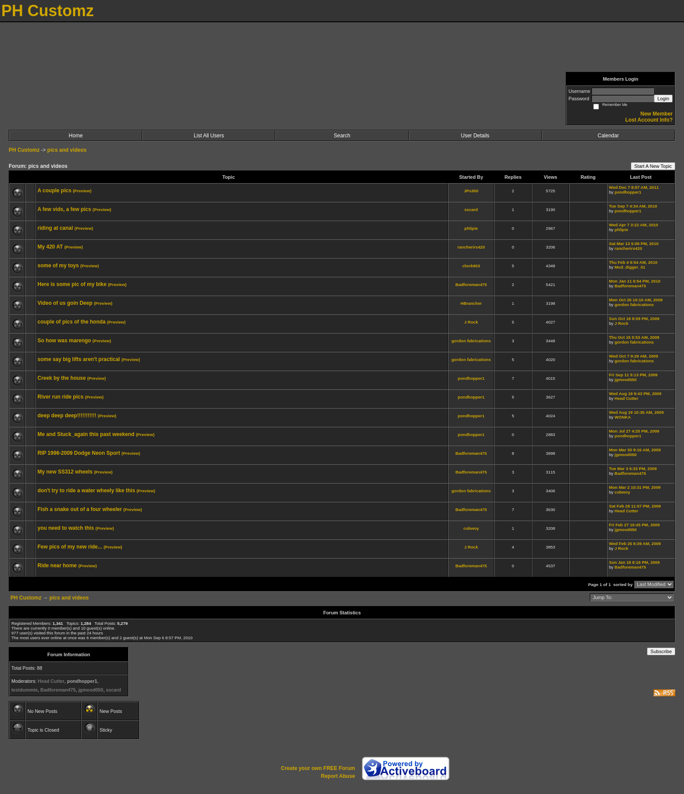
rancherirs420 (471, 247)
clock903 (471, 265)
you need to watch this (66, 528)
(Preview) (82, 190)
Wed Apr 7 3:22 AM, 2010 (633, 224)
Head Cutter (626, 398)
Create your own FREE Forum (318, 768)
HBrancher (471, 303)
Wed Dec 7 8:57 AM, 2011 (634, 187)
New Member (656, 114)
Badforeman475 (471, 284)
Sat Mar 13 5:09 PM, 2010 (634, 243)
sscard (471, 209)
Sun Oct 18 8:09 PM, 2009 (634, 318)
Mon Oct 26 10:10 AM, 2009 (636, 299)
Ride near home (57, 565)
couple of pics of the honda (72, 322)
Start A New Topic (653, 166)
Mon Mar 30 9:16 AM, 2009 (635, 449)
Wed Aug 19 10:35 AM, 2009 (636, 412)
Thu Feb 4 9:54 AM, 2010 (633, 262)
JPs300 (471, 190)
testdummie (24, 689)
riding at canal (55, 228)
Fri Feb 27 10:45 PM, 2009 (634, 524)
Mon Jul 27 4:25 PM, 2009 (634, 431)
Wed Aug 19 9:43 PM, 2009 (635, 393)
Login (663, 98)
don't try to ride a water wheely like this (86, 490)
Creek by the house (62, 378)
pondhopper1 (628, 192)
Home (76, 136)
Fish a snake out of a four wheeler (80, 509)
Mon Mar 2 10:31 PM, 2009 (634, 487)
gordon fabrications (634, 304)
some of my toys (58, 265)
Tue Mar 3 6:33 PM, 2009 (633, 468)
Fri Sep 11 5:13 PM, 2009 (633, 374)
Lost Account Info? (649, 120)
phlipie (471, 228)
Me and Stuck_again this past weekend (86, 434)
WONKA (623, 417)
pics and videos (66, 150)
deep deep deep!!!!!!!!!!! (67, 415)
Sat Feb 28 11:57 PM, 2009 (635, 506)
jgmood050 (626, 379)
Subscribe (661, 651)
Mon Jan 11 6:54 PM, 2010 (634, 281)
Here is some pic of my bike (72, 284)
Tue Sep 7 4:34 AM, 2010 (633, 206)
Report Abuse (338, 776)
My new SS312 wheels (65, 472)
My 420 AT (50, 247)
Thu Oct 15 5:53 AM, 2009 (634, 337)
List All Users (209, 136)
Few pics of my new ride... (70, 547)
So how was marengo (64, 340)
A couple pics (55, 190)
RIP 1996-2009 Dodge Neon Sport (79, 453)
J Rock (471, 322)
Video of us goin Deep (65, 303)
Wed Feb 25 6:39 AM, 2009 (635, 543)
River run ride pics (60, 397)
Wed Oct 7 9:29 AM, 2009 (633, 356)
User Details (475, 136)
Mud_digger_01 (630, 267)
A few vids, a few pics (64, 209)
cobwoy (622, 492)
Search (342, 136)
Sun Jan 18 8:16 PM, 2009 (634, 562)
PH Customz (25, 150)
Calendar (608, 136)
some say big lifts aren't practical (79, 359)
